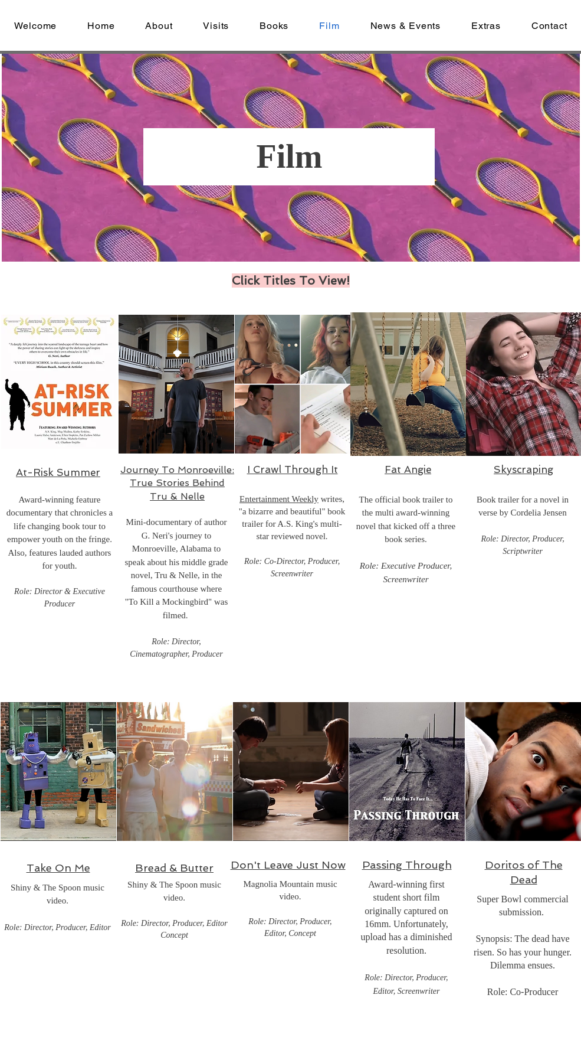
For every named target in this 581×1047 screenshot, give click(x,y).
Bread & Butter (174, 868)
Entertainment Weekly (279, 499)
